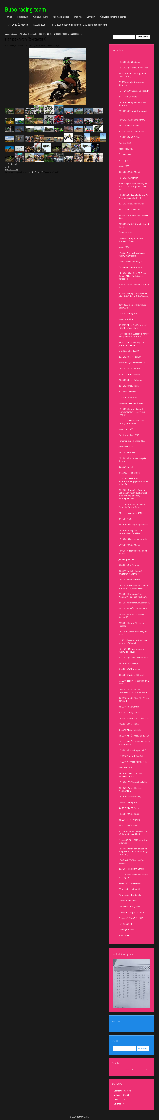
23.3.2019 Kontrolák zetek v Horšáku (131, 624)
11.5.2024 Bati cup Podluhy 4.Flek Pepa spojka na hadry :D (134, 196)
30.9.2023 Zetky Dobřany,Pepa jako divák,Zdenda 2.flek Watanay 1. (134, 296)
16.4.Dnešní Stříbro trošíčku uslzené (131, 861)
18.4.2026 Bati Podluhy (129, 62)
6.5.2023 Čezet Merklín (129, 374)
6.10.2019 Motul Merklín (130, 545)
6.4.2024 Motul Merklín (129, 209)
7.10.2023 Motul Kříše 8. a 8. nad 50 (134, 286)
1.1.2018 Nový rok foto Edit (131, 756)
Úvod (10, 16)
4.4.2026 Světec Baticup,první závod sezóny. (132, 75)
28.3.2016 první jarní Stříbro (131, 868)
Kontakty (90, 16)
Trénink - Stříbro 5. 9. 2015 (131, 918)
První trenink (124, 935)
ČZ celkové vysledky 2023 (130, 267)
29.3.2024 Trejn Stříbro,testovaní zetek (134, 225)
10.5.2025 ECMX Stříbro (129, 137)
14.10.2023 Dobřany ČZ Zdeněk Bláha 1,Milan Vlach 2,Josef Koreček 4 (133, 276)
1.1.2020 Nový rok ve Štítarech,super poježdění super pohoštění (133, 481)
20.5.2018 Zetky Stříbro (129, 712)
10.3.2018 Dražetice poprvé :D (132, 750)
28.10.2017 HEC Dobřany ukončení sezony (130, 775)
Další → (8, 166)
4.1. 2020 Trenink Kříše (129, 472)
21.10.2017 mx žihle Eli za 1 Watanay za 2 (131, 789)
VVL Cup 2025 (125, 143)
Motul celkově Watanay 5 (130, 261)
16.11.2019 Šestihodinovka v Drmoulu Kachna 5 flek (132, 506)
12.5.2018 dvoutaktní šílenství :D (133, 718)
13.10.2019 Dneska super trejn (133, 539)
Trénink (77, 16)
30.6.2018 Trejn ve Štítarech (131, 675)
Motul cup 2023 (126, 429)
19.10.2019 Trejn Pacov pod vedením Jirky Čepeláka (131, 532)
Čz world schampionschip (113, 16)
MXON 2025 (39, 24)
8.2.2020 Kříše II (126, 467)
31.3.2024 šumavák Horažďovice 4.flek (133, 217)
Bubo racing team (25, 9)
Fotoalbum (22, 16)
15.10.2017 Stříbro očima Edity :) (133, 782)
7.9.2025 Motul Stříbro (129, 125)
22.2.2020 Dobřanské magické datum (132, 459)
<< (116, 1069)
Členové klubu (40, 16)
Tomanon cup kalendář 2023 (132, 441)
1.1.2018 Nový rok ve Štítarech (133, 761)
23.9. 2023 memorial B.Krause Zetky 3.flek (132, 306)
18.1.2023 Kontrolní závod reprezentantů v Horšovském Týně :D (132, 412)
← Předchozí (11, 164)
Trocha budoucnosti (128, 900)
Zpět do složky (11, 169)
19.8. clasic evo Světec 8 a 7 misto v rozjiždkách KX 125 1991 (134, 335)
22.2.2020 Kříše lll (127, 452)
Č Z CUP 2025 (125, 154)
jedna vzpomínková (128, 559)
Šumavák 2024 (125, 232)
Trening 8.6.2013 (126, 929)
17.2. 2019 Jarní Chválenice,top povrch (133, 633)
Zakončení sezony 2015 (129, 906)
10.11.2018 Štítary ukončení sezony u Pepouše (131, 650)
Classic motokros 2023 (129, 435)
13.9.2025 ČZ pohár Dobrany (132, 119)
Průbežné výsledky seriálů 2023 (133, 362)
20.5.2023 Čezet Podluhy (130, 356)
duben (128, 1069)
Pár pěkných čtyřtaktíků (29, 34)
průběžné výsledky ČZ (129, 351)
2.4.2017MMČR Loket (128, 825)
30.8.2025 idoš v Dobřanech (131, 131)
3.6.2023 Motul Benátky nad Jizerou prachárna (131, 344)
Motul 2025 (124, 166)
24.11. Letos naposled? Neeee (132, 513)
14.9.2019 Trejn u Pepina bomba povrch (134, 552)
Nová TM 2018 (125, 767)
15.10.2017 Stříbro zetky (130, 796)
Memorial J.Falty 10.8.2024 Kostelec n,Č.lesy (131, 240)
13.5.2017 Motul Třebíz (129, 814)
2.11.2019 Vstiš (125, 519)
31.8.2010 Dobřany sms (129, 565)
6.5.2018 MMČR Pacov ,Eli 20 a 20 (134, 735)
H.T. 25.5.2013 (125, 924)
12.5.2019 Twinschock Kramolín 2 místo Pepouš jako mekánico (134, 587)
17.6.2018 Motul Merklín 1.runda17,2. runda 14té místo (133, 691)
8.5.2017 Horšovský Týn (129, 819)
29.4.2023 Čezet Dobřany (130, 380)
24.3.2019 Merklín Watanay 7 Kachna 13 (132, 616)
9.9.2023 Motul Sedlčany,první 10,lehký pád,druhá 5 (132, 326)
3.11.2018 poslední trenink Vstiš (133, 657)
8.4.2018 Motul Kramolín (130, 730)
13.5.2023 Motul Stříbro (129, 368)
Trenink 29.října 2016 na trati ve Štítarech (133, 841)
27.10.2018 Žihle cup (128, 663)
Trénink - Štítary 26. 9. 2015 (131, 912)
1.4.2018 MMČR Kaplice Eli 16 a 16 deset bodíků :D (134, 743)
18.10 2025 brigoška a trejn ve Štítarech (132, 104)
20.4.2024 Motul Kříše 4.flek (131, 203)
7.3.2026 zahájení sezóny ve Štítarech (131, 83)
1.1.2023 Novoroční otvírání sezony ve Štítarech (131, 422)
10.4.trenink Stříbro (128, 397)
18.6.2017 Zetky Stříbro (129, 802)
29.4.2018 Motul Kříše (129, 724)
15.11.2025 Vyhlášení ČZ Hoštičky (134, 91)
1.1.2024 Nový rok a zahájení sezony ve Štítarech (132, 254)
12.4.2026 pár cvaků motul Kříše (133, 67)
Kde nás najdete (61, 16)
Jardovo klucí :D (126, 446)
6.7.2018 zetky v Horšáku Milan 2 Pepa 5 (134, 682)
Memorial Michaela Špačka (131, 403)
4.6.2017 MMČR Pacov (129, 808)
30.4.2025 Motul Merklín (130, 172)
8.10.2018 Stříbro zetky (129, 669)
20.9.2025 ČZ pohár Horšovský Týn (133, 112)
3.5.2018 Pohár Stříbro (129, 706)
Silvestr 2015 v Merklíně (129, 883)
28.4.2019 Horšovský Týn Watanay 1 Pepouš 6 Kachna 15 (133, 595)
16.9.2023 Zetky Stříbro (129, 313)
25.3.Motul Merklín (127, 391)
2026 (135, 1069)
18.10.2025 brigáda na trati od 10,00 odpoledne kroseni (78, 24)
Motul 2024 (124, 247)
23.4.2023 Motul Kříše (129, 385)
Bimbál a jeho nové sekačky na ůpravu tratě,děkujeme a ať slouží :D (134, 186)
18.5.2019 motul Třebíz (129, 579)
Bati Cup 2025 (125, 160)
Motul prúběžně (126, 319)
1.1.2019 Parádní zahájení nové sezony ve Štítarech (133, 641)
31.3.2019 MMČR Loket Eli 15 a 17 (134, 608)
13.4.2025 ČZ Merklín (18, 24)
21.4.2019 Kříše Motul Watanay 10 (134, 602)
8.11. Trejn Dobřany (128, 96)
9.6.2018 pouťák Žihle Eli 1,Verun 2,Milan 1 (134, 699)
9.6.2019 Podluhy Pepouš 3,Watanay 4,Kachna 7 (130, 572)
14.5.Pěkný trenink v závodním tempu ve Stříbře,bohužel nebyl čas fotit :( (133, 851)
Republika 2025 (126, 148)
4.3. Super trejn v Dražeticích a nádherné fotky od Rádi (133, 833)
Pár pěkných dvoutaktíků (130, 895)
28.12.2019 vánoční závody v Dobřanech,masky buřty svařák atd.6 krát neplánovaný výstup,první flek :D (133, 494)
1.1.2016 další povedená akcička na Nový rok (133, 876)
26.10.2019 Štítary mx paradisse (133, 524)
